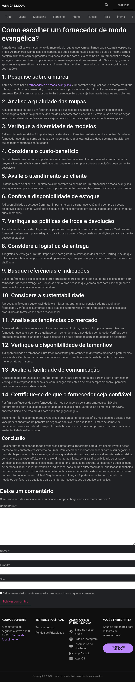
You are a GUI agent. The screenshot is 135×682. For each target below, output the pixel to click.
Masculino (39, 17)
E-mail (5, 565)
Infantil (76, 17)
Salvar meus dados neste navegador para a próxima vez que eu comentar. (49, 593)
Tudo (8, 17)
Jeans (22, 17)
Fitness (92, 17)
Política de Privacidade (50, 633)
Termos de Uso (45, 627)
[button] (106, 5)
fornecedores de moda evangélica (50, 85)
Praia (107, 17)
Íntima (121, 17)
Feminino (59, 17)
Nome (4, 551)
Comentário (8, 506)
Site (2, 579)
